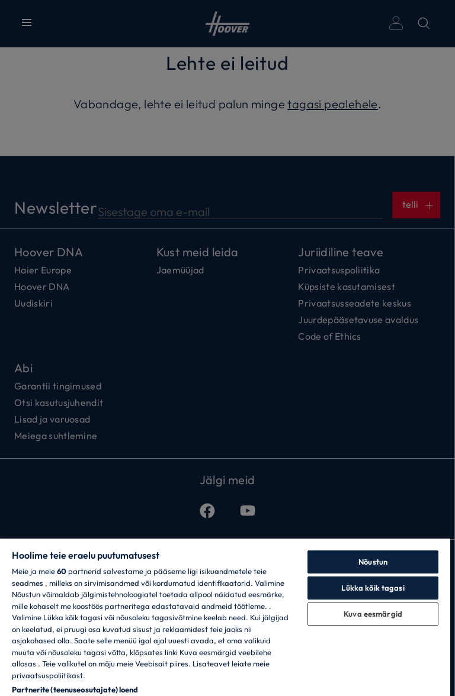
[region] (225, 616)
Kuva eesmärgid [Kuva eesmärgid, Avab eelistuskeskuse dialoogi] (373, 613)
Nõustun (372, 561)
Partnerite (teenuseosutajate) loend (75, 689)
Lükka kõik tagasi (372, 587)
